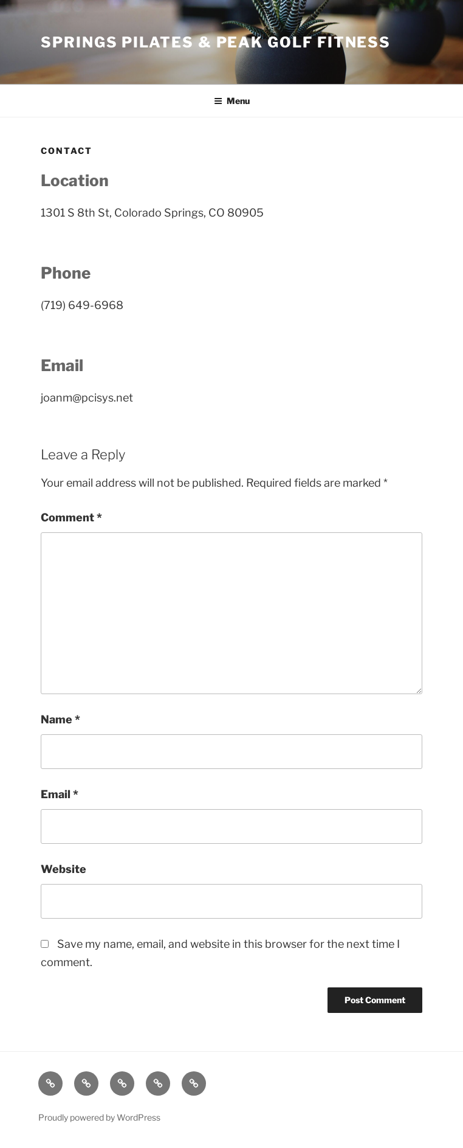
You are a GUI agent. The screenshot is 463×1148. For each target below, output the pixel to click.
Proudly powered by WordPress (99, 1117)
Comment (71, 517)
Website (63, 869)
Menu (232, 101)
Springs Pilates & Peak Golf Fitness (216, 42)
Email (59, 794)
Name (60, 719)
